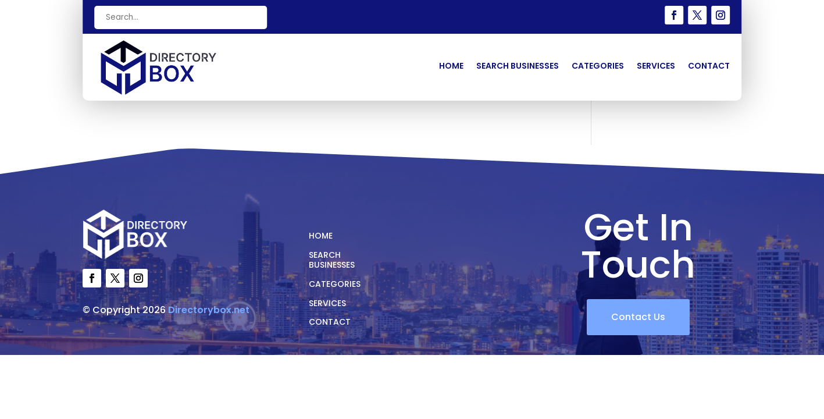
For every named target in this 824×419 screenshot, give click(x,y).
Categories (598, 67)
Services (656, 67)
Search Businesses (517, 67)
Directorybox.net (208, 310)
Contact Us (638, 317)
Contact (709, 67)
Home (451, 67)
